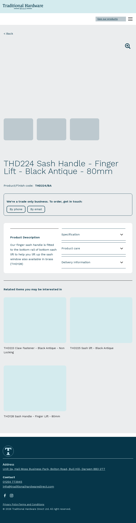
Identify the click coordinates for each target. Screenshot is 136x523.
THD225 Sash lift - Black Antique (91, 348)
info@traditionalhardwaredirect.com (28, 486)
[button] (129, 19)
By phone (16, 209)
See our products (107, 19)
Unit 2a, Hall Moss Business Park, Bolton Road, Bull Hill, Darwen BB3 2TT (54, 469)
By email (36, 209)
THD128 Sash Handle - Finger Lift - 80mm (32, 416)
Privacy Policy (11, 504)
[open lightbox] (68, 78)
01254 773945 (12, 481)
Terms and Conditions (31, 504)
